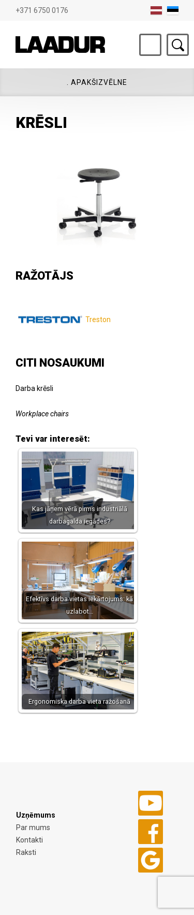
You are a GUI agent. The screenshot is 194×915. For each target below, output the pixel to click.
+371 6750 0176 (42, 10)
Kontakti (29, 840)
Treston (98, 319)
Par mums (33, 827)
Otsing (178, 45)
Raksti (26, 852)
